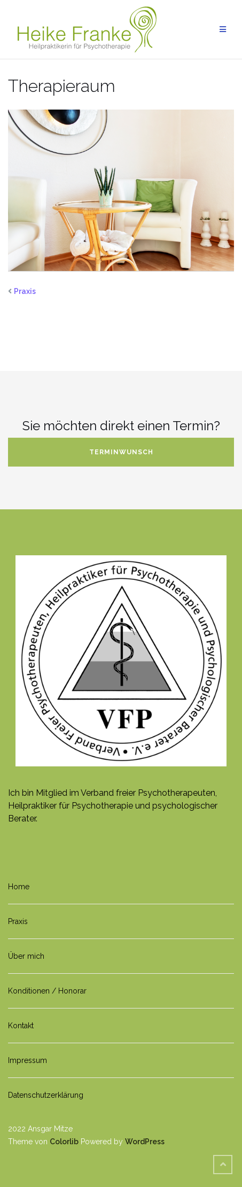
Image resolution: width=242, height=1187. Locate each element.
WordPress (145, 1141)
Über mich (26, 956)
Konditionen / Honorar (47, 991)
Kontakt (21, 1025)
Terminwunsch (121, 452)
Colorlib (64, 1141)
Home (18, 886)
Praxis (25, 291)
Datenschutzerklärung (45, 1095)
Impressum (27, 1060)
